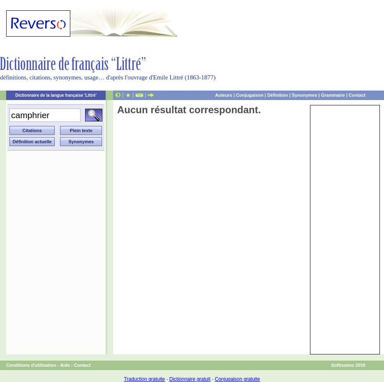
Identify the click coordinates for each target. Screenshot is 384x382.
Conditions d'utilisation (31, 365)
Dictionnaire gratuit (190, 379)
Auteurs (223, 95)
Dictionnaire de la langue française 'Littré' (56, 95)
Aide (65, 365)
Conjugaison (250, 95)
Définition (277, 95)
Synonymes (304, 95)
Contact (357, 95)
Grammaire (333, 95)
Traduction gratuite (144, 379)
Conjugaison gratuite (237, 379)
